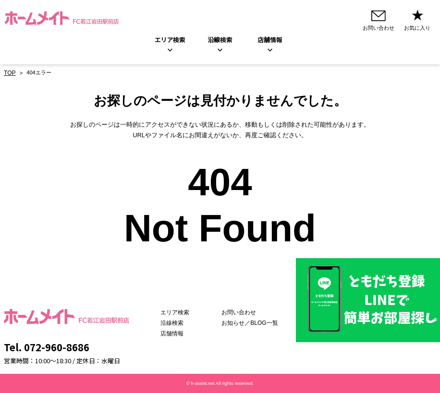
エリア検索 (170, 40)
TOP (9, 73)
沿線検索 (220, 40)
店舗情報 (182, 333)
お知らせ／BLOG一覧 (253, 323)
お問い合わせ (243, 313)
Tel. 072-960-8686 (46, 347)
